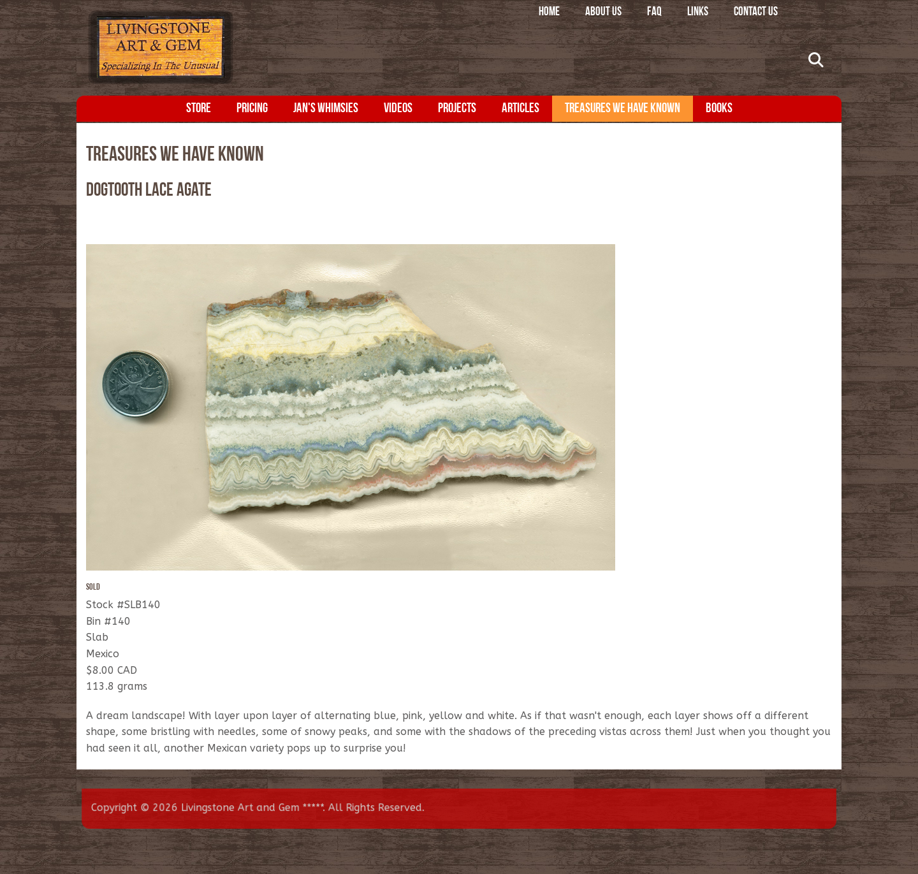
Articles (520, 108)
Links (697, 12)
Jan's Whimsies (325, 108)
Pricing (252, 108)
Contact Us (756, 12)
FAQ (654, 12)
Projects (457, 108)
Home (549, 12)
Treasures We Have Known (622, 108)
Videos (398, 108)
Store (198, 108)
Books (719, 108)
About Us (603, 12)
